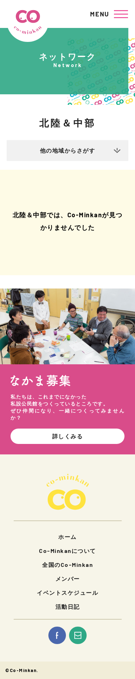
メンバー (67, 578)
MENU (99, 14)
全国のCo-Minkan (67, 564)
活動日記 (67, 606)
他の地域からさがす (67, 150)
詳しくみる (67, 436)
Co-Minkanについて (67, 550)
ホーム (67, 536)
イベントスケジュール (67, 592)
